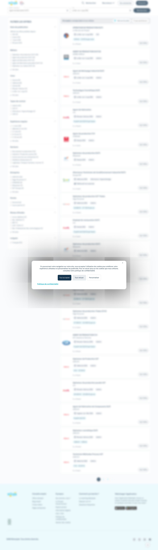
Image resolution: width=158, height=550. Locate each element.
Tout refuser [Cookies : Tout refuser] (79, 278)
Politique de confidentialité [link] (47, 284)
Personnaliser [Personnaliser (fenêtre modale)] (94, 278)
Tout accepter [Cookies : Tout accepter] (64, 278)
